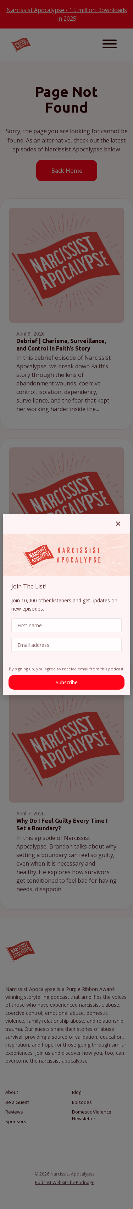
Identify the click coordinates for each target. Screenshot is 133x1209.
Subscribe (67, 682)
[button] (118, 523)
